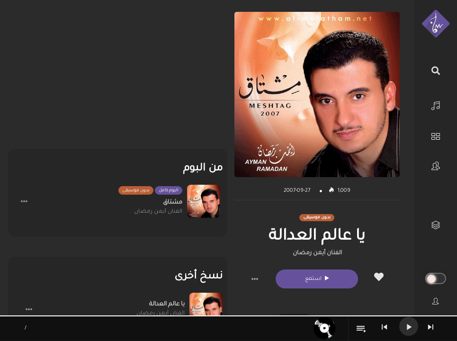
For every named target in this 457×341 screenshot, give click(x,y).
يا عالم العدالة (167, 304)
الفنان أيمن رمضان (317, 253)
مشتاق (172, 202)
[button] (254, 278)
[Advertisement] (117, 78)
